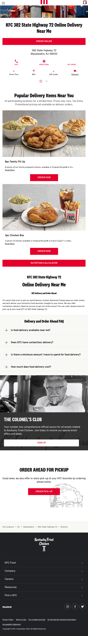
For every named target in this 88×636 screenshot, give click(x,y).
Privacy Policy (7, 620)
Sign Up (41, 443)
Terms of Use (21, 620)
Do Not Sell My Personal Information (62, 620)
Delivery (75, 75)
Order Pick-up (44, 491)
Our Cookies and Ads (36, 620)
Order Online (44, 41)
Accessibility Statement (11, 625)
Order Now (44, 177)
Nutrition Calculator (44, 263)
